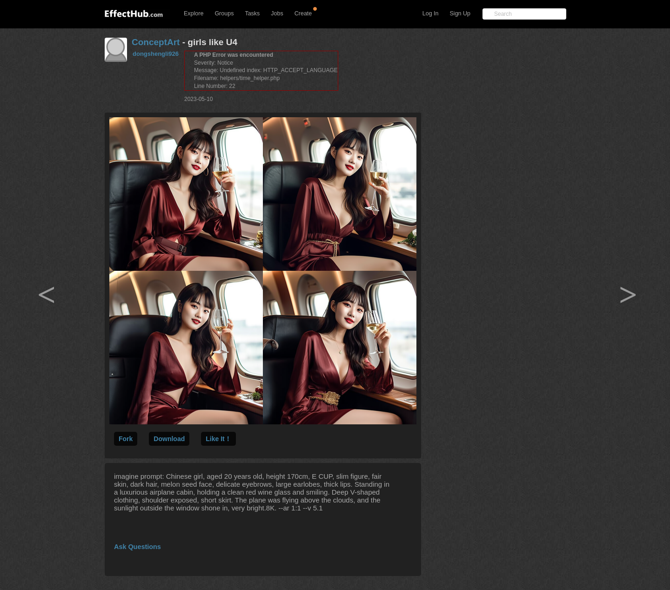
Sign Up (460, 13)
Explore (193, 13)
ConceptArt (156, 42)
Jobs (277, 13)
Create (303, 13)
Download (169, 438)
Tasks (252, 13)
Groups (224, 13)
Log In (430, 13)
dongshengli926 (156, 53)
